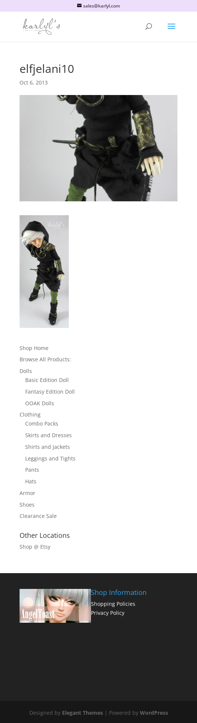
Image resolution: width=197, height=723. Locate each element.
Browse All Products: (45, 359)
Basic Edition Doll (47, 379)
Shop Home (34, 348)
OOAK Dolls (39, 403)
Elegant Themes (82, 712)
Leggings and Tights (50, 458)
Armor (27, 493)
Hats (30, 481)
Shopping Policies (113, 603)
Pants (32, 469)
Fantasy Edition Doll (50, 391)
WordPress (154, 712)
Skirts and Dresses (48, 435)
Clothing (30, 414)
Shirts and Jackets (47, 446)
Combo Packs (41, 423)
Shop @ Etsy (35, 546)
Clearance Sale (38, 515)
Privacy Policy (107, 612)
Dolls (26, 370)
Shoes (27, 504)
